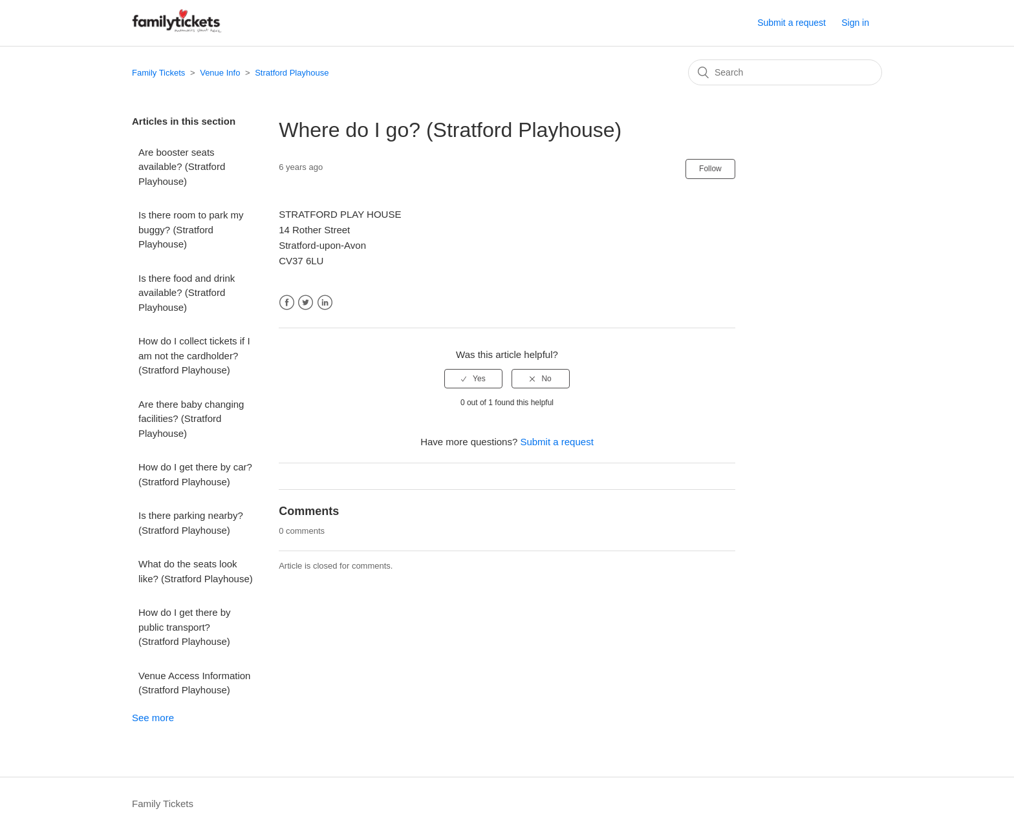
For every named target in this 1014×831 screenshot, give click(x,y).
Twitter (305, 303)
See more (153, 717)
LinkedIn (325, 303)
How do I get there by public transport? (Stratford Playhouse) (184, 627)
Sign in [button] (855, 22)
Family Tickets (158, 73)
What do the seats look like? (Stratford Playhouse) (195, 571)
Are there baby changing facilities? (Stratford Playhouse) (191, 419)
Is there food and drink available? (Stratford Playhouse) (186, 293)
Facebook (287, 303)
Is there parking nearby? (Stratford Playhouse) (190, 523)
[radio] (473, 378)
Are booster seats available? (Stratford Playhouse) (181, 167)
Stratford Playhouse (292, 73)
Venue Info (220, 73)
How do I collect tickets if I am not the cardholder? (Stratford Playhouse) (194, 355)
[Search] (785, 72)
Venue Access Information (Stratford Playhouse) (194, 683)
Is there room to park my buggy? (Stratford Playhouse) (191, 229)
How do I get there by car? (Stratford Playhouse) (195, 474)
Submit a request (791, 22)
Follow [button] (710, 168)
